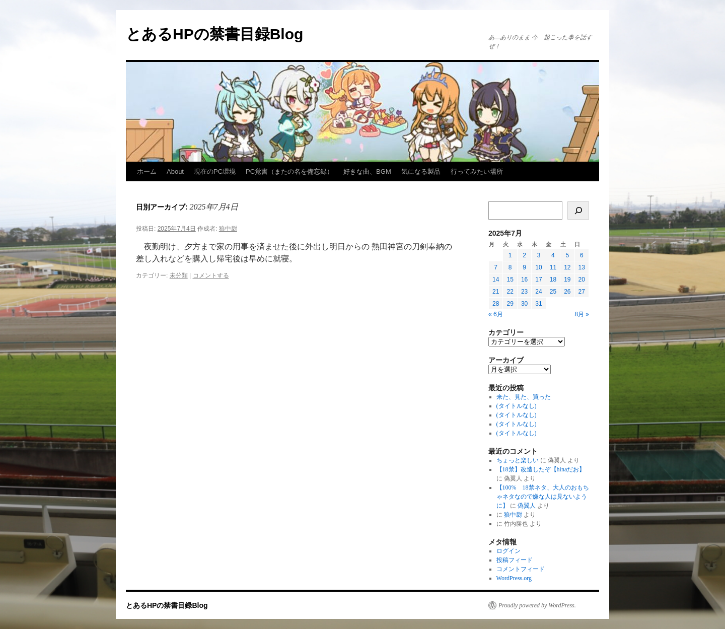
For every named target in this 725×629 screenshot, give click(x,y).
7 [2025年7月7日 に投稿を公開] (495, 267)
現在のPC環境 (215, 171)
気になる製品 (421, 171)
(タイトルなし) (516, 405)
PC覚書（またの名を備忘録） (289, 171)
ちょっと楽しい (517, 460)
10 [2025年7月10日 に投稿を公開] (538, 267)
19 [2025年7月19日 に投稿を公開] (567, 279)
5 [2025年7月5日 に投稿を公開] (567, 255)
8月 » (581, 314)
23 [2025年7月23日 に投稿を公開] (524, 291)
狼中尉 (228, 228)
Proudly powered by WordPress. (537, 605)
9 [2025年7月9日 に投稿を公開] (524, 267)
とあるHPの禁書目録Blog (214, 34)
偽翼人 (527, 505)
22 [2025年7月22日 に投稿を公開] (509, 291)
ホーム (147, 171)
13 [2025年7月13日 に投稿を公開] (581, 267)
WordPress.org (514, 578)
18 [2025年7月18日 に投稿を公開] (553, 279)
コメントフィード (520, 569)
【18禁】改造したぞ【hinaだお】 (541, 469)
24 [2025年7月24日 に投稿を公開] (538, 291)
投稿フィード (514, 560)
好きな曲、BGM (367, 171)
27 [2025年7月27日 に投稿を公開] (581, 291)
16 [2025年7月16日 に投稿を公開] (524, 279)
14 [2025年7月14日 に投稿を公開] (495, 279)
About (175, 171)
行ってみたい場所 (477, 171)
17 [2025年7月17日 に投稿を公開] (538, 279)
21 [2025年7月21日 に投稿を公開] (495, 291)
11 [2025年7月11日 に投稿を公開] (553, 267)
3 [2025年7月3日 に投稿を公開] (539, 255)
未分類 (179, 275)
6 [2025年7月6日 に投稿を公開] (582, 255)
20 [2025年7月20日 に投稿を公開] (581, 279)
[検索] (578, 210)
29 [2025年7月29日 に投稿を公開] (509, 303)
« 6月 (495, 314)
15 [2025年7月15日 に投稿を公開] (509, 279)
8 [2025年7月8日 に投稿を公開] (510, 267)
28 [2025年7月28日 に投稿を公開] (495, 303)
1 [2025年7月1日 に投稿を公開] (510, 255)
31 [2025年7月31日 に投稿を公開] (538, 303)
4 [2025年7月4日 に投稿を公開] (553, 255)
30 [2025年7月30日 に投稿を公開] (524, 303)
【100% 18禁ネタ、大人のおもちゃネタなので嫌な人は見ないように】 (542, 496)
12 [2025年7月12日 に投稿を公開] (567, 267)
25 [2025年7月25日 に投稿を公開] (553, 291)
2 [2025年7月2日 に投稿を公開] (524, 255)
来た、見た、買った (523, 396)
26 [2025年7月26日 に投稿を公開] (567, 291)
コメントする (211, 275)
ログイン (508, 550)
